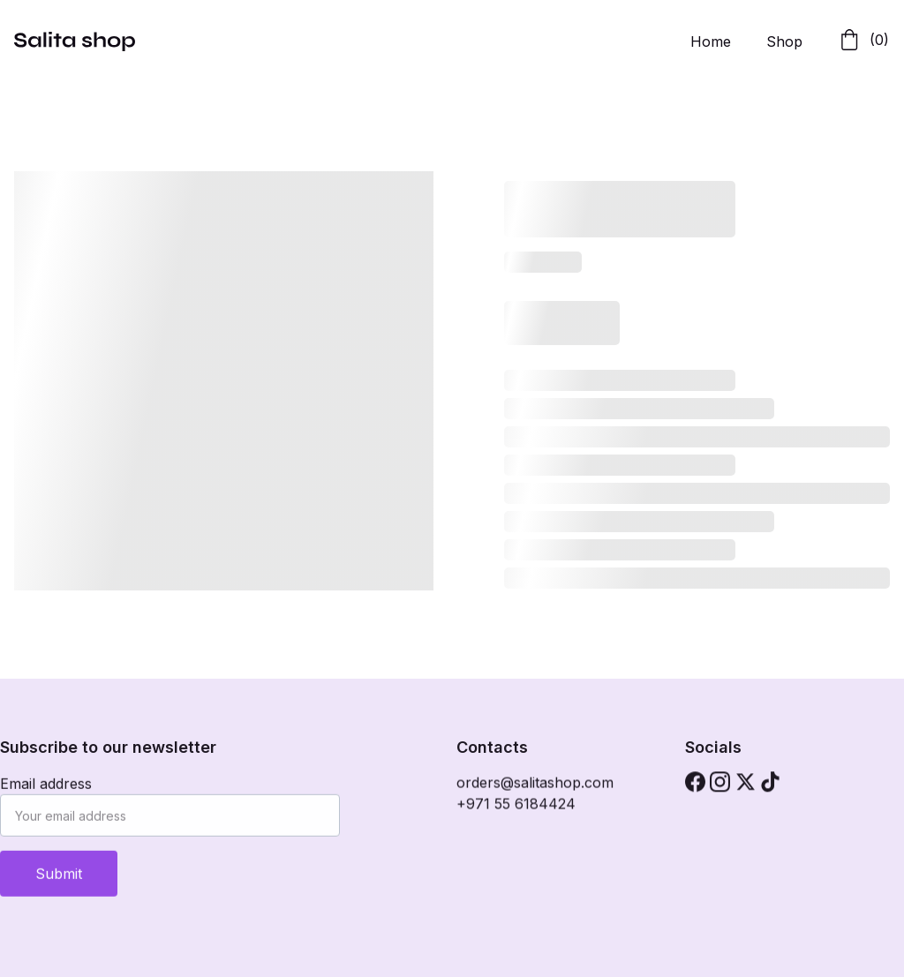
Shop (784, 41)
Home (710, 41)
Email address (46, 786)
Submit (58, 876)
